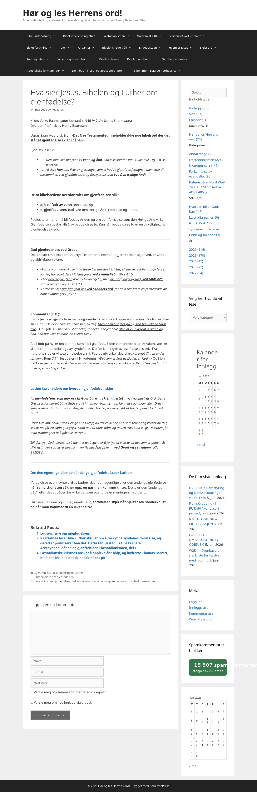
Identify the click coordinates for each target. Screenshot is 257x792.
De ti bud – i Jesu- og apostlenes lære (101, 70)
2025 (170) (197, 255)
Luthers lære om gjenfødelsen (64, 533)
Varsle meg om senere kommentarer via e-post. (70, 692)
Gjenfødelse (42, 573)
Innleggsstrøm (200, 607)
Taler (66, 47)
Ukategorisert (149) (204, 165)
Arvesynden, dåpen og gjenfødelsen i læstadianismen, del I (88, 548)
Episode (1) (197, 120)
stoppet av (209, 667)
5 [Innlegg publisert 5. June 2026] (212, 390)
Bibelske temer (109, 59)
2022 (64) (196, 273)
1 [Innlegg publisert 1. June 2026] (199, 390)
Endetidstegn (152, 47)
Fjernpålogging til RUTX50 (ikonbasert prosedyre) (204, 508)
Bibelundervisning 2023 (79, 36)
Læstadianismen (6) (204, 217)
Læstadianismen (118, 36)
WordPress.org (200, 619)
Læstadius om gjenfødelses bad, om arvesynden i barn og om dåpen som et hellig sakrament (95, 581)
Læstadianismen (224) (206, 160)
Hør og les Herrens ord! (72, 13)
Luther (78, 573)
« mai (201, 444)
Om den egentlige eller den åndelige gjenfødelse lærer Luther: (81, 472)
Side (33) (195, 114)
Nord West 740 (151, 36)
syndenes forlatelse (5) (206, 229)
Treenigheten (40, 59)
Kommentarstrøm (203, 613)
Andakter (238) (200, 154)
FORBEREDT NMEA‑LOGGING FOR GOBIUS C (205, 539)
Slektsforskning (41, 47)
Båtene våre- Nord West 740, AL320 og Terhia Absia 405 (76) (207, 187)
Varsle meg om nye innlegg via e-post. (63, 702)
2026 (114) (197, 249)
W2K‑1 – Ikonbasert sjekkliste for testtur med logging (204, 555)
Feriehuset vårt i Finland (189, 36)
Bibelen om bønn (143, 59)
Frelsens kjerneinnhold (76, 59)
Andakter (88, 47)
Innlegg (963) (199, 108)
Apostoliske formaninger (47, 70)
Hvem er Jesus (182, 47)
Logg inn (196, 602)
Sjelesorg (210, 47)
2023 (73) (196, 267)
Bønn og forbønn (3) (204, 235)
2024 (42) (196, 261)
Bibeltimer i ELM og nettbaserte (159, 70)
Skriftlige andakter (178, 59)
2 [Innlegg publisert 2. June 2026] (202, 390)
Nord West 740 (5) (202, 223)
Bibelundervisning (43, 36)
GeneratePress (159, 786)
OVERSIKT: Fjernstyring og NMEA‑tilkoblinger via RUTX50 (206, 493)
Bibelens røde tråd (118, 47)
